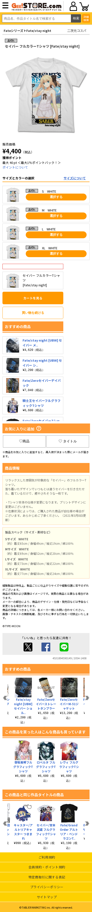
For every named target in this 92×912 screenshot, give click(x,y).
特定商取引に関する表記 (46, 877)
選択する (56, 197)
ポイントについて (15, 167)
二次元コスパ (76, 30)
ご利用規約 (47, 857)
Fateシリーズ (13, 30)
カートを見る (32, 298)
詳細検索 (86, 18)
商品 (24, 441)
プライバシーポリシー (47, 887)
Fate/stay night (38, 30)
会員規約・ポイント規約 (46, 867)
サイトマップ (47, 897)
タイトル (68, 441)
